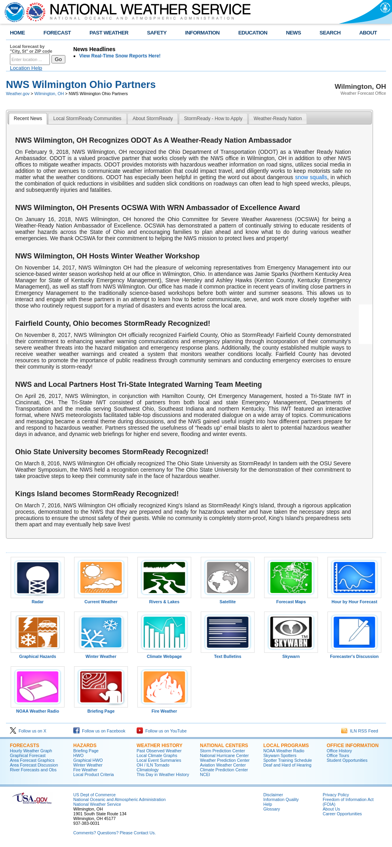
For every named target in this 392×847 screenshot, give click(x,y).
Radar (38, 599)
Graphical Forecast (28, 755)
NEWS (293, 33)
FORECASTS (24, 745)
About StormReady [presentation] (153, 118)
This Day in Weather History (163, 774)
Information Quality (281, 799)
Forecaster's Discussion (354, 654)
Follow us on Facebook (99, 730)
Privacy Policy (336, 794)
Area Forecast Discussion (34, 765)
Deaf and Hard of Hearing (287, 765)
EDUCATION (252, 33)
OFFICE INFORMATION (353, 745)
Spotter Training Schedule (287, 760)
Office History (339, 750)
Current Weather (101, 599)
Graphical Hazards (38, 654)
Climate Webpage (164, 654)
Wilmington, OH (49, 93)
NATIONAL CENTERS (224, 745)
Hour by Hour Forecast (354, 599)
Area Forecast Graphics (32, 760)
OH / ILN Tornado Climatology (153, 767)
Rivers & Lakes (164, 599)
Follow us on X (28, 730)
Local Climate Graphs (157, 755)
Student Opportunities (347, 760)
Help (267, 804)
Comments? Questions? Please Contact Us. (114, 832)
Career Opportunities (342, 813)
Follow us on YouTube (161, 730)
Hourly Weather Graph (31, 750)
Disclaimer (273, 794)
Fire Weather (164, 709)
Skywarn (291, 654)
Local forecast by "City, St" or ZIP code (31, 49)
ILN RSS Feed (359, 730)
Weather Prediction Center (224, 760)
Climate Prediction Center (224, 769)
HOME (17, 33)
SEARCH (330, 33)
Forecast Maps (291, 599)
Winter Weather (101, 654)
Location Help (26, 68)
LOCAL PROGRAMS (286, 745)
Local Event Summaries (159, 760)
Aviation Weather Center (223, 765)
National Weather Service (97, 804)
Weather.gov (18, 93)
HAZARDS (85, 745)
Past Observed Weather (159, 750)
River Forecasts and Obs (33, 769)
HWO (78, 755)
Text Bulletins (228, 654)
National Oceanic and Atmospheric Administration (119, 799)
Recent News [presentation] (28, 118)
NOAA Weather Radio (38, 709)
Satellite (228, 599)
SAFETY (156, 33)
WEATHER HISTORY (160, 745)
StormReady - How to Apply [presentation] (213, 118)
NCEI (205, 774)
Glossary (271, 809)
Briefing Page (101, 709)
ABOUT (368, 33)
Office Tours (338, 755)
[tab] (28, 119)
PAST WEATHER (108, 33)
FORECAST (57, 33)
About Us (331, 809)
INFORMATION (202, 33)
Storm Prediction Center (222, 750)
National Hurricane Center (224, 755)
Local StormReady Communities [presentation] (87, 118)
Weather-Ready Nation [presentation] (278, 118)
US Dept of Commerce (94, 794)
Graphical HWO (88, 760)
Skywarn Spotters (280, 755)
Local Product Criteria (93, 774)
